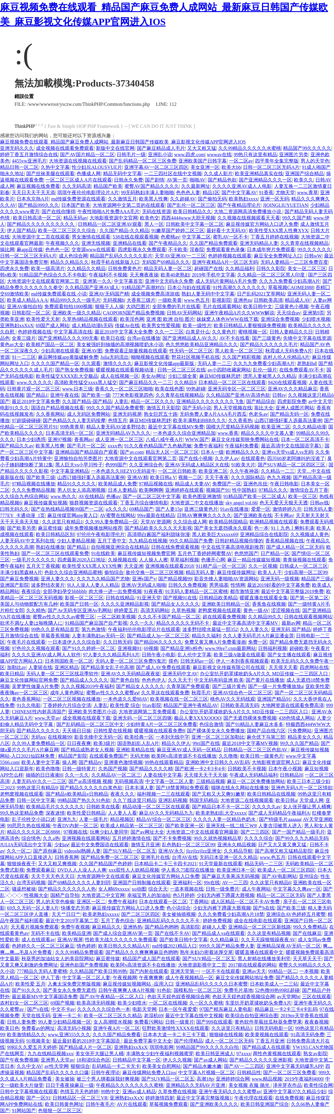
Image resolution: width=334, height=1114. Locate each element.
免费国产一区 (226, 483)
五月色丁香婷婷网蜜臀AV (205, 553)
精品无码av (75, 217)
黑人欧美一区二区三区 (239, 350)
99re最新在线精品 (156, 515)
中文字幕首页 (128, 281)
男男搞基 (218, 585)
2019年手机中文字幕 (213, 274)
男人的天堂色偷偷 (55, 901)
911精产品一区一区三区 (221, 566)
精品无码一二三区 (263, 863)
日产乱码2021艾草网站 (261, 293)
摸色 (173, 661)
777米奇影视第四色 (132, 395)
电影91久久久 (14, 407)
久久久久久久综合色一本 (103, 1009)
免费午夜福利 (208, 445)
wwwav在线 (219, 154)
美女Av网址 (153, 376)
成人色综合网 (73, 255)
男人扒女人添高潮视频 (81, 490)
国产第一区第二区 (309, 597)
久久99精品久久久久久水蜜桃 (249, 148)
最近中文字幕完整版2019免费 (292, 591)
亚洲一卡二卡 (66, 1015)
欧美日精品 (12, 673)
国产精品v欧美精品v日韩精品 (77, 794)
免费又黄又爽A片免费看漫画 (215, 642)
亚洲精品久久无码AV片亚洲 (196, 1085)
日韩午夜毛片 (100, 1104)
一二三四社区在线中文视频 (173, 173)
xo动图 (139, 889)
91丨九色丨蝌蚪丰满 (292, 528)
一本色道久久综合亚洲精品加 (184, 433)
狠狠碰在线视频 (226, 1034)
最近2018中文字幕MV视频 (250, 743)
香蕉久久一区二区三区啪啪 (124, 388)
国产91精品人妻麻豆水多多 (254, 724)
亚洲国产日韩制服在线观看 (142, 882)
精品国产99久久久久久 (307, 148)
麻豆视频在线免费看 (38, 186)
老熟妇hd (306, 363)
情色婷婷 (86, 945)
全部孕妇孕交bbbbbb (64, 591)
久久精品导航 (238, 851)
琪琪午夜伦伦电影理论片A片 (88, 192)
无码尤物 (139, 756)
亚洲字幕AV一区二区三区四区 (156, 167)
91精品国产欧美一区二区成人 (254, 496)
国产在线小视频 (196, 458)
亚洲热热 (132, 926)
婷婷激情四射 (159, 1097)
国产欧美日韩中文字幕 (183, 939)
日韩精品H (291, 775)
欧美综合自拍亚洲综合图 (251, 1015)
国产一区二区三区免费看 (289, 1072)
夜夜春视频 (316, 1021)
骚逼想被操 (24, 889)
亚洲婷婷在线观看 (184, 490)
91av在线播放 (234, 509)
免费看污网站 (148, 1021)
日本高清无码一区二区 (70, 433)
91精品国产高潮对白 (143, 287)
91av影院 (151, 705)
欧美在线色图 (169, 388)
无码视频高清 (128, 781)
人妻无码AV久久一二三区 (39, 781)
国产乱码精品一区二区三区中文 (90, 724)
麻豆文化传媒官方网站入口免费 (166, 876)
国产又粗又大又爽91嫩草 (218, 794)
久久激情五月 (122, 198)
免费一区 (257, 642)
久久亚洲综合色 (146, 464)
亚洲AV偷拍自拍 (24, 306)
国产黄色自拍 (124, 680)
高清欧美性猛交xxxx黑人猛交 (85, 382)
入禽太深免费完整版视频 (74, 983)
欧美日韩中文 (257, 306)
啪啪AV (198, 179)
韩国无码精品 (203, 800)
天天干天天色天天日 (52, 876)
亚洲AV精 (137, 477)
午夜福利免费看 (242, 445)
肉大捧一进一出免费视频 (115, 591)
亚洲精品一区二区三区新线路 (259, 926)
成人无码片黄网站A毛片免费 (226, 281)
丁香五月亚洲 (269, 1040)
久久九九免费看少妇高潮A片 (289, 281)
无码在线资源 (156, 211)
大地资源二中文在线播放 (196, 502)
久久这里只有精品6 (270, 882)
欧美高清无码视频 (96, 1002)
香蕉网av (83, 439)
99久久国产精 (296, 217)
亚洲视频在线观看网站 (86, 838)
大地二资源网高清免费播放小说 (248, 211)
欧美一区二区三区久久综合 (67, 230)
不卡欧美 (177, 249)
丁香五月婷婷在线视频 (274, 236)
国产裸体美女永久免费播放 (216, 730)
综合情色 (31, 838)
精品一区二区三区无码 (281, 895)
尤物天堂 (285, 192)
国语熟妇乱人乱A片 (138, 743)
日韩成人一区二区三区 (303, 566)
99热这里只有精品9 (37, 787)
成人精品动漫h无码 (92, 325)
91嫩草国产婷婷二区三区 (177, 230)
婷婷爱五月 (126, 610)
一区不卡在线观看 (220, 971)
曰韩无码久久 (14, 509)
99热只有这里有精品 (255, 154)
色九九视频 (279, 477)
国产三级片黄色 (229, 686)
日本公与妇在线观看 (189, 287)
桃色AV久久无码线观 (232, 699)
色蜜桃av (170, 236)
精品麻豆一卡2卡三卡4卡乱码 (286, 1009)
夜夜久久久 (122, 794)
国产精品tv (90, 762)
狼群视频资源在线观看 (93, 502)
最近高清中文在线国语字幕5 (292, 445)
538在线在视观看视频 (136, 236)
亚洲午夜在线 (64, 395)
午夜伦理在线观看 (253, 1097)
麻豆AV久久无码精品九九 (166, 813)
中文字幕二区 (196, 236)
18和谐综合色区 (93, 1059)
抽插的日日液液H (44, 775)
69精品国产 (141, 509)
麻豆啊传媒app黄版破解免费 (68, 357)
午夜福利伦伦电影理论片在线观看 (144, 629)
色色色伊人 (154, 680)
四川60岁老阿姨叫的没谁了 (296, 458)
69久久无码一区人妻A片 (33, 907)
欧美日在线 (113, 338)
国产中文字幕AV (239, 192)
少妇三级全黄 (182, 376)
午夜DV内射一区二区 (75, 825)
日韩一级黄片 (179, 1021)
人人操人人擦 (153, 559)
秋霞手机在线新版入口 (115, 262)
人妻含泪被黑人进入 (280, 825)
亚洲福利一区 (187, 882)
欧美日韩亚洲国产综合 (265, 1104)
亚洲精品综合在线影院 (264, 534)
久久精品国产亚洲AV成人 (92, 287)
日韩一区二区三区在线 (181, 369)
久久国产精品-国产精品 (87, 401)
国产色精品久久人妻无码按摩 (74, 420)
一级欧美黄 (170, 300)
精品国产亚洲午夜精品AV (190, 705)
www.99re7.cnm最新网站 (230, 648)
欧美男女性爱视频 (161, 325)
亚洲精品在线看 (130, 243)
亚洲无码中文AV (180, 673)
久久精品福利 (239, 268)
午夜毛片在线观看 (26, 642)
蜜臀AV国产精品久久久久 (151, 186)
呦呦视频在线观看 (150, 357)
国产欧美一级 (95, 395)
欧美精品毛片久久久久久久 (55, 806)
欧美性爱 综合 (125, 705)
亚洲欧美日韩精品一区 (226, 604)
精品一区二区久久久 (152, 401)
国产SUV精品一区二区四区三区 (292, 464)
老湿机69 (153, 1015)
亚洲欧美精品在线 (135, 749)
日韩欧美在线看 (103, 806)
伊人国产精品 (21, 230)
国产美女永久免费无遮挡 (69, 990)
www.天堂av (47, 718)
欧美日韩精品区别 (55, 534)
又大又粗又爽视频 (57, 863)
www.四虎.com (189, 154)
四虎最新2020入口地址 (81, 559)
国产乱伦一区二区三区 (191, 205)
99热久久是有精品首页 (55, 629)
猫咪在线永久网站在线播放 (240, 787)
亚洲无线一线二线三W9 (231, 825)
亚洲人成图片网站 (295, 407)
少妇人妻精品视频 (76, 540)
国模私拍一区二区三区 (198, 990)
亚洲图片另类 (293, 154)
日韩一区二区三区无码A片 (271, 167)
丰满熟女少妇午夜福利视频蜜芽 (160, 1053)
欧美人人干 (270, 572)
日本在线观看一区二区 (163, 901)
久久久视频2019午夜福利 (87, 686)
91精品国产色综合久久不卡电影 (53, 274)
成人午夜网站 (256, 889)
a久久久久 (116, 509)
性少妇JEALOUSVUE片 (97, 167)
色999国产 (116, 464)
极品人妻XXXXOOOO (197, 718)
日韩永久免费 (128, 179)
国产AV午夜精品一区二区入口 (112, 996)
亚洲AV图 (91, 350)
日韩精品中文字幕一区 (136, 1059)
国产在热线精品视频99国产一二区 (67, 509)
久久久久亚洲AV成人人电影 (242, 186)
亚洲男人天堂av (57, 1059)
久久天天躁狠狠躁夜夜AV (268, 939)
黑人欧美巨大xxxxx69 (215, 534)
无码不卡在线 (45, 933)
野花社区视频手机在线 (196, 357)
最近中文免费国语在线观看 (100, 844)
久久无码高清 (76, 186)
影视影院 (221, 300)
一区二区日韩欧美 (177, 471)
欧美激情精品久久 (26, 1034)
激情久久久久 (117, 363)
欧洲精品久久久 (243, 452)
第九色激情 (93, 629)
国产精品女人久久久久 (175, 604)
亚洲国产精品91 (274, 699)
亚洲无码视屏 (127, 414)
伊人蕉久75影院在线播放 (187, 870)
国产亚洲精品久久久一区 (265, 179)
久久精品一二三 (278, 471)
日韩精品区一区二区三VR (79, 1097)
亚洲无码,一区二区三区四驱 (142, 718)
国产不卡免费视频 (172, 838)
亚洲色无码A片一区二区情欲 (301, 787)
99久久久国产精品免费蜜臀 (115, 407)
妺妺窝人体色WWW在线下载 (227, 319)
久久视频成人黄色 (309, 534)
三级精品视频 (210, 781)
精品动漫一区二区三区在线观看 (156, 806)
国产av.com (131, 452)
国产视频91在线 (180, 597)
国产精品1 (37, 395)
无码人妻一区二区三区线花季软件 (62, 673)
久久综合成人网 (190, 521)
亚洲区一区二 (91, 901)
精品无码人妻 (200, 572)
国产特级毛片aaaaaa (280, 819)
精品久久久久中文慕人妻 (267, 433)
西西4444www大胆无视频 (188, 217)
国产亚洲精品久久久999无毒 (68, 338)
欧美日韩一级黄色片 (262, 756)
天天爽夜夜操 (144, 274)
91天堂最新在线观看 (220, 863)
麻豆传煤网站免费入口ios (149, 1072)
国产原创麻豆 (47, 851)
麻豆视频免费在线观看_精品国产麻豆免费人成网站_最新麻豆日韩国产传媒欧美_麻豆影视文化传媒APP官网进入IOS (123, 141)
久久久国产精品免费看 (117, 1034)
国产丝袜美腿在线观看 (50, 173)
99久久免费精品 (310, 926)
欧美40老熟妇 (175, 274)
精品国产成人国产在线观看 (151, 958)
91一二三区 (24, 357)
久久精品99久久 (265, 616)
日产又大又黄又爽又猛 (282, 844)
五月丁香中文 (111, 540)
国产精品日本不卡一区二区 (221, 806)
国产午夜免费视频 (19, 1059)
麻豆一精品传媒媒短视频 (253, 559)
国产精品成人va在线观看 (218, 933)
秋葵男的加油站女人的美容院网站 (57, 958)
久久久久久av (266, 806)
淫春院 (197, 249)
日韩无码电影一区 (273, 1028)
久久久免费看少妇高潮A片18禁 (231, 914)
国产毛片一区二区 (86, 445)
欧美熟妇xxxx (243, 198)
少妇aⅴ (61, 844)
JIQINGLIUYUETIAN (285, 205)
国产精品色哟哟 (161, 926)
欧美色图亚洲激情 (202, 496)
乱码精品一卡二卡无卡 (116, 1066)
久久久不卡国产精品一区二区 (169, 616)
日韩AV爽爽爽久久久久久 (204, 515)
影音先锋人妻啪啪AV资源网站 (226, 578)
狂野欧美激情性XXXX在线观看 (175, 1028)
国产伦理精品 (188, 1040)
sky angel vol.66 (241, 502)
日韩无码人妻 (318, 509)
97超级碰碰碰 (26, 420)
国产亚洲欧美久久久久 (214, 1104)
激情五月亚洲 (145, 844)
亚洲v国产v (144, 578)
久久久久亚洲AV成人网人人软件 (46, 654)
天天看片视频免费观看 (35, 926)
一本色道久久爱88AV (125, 699)
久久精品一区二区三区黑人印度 (271, 274)
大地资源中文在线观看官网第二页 (43, 281)
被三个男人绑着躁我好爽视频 (108, 1078)
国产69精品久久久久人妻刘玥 (79, 882)
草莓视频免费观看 (168, 1104)
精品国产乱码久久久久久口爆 (57, 1072)
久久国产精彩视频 (241, 357)
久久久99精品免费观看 (79, 952)
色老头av (258, 414)
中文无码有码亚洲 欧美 (219, 680)
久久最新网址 (195, 186)
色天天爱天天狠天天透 (284, 502)
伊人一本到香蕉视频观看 (242, 661)
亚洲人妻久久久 (57, 578)
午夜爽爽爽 (151, 977)
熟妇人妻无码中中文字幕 (208, 293)
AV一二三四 (235, 882)
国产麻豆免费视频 (19, 578)
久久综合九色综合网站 (24, 496)
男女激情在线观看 (91, 236)
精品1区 (211, 192)
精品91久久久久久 (76, 483)
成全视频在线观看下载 (86, 718)
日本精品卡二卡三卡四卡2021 (165, 863)
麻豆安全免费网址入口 (278, 255)
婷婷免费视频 (217, 920)
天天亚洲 (133, 566)
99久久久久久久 (314, 249)
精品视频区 (122, 819)
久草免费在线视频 (177, 1091)
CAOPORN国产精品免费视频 (134, 312)
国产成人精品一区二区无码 (295, 547)
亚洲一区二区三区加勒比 (217, 737)
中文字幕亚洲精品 (69, 471)
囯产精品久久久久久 (38, 730)
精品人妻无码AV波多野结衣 (116, 426)
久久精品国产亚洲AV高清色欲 (238, 395)
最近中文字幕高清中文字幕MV (246, 623)
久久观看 (91, 363)
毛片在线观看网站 (222, 306)
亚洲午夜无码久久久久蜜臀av (230, 1091)
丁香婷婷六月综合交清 (67, 705)
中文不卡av (63, 1009)
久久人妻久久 (254, 629)
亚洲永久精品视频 (236, 844)
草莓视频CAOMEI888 (291, 287)
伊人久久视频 (177, 1059)
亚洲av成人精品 (139, 1091)
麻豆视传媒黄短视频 (45, 502)
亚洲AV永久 (171, 851)
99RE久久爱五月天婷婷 (31, 1047)
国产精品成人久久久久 (84, 680)
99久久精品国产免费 (191, 540)
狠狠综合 (80, 1066)
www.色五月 (197, 300)
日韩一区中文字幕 (36, 800)
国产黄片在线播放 (265, 680)
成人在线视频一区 (119, 376)
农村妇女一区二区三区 (24, 1002)
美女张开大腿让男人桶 (99, 1053)
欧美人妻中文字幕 (40, 762)
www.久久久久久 (34, 382)
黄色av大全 (12, 344)
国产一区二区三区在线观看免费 (55, 553)
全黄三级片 (24, 338)
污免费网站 (300, 730)
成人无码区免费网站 (88, 414)
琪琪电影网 (162, 1047)
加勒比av (16, 667)
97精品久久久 (273, 490)
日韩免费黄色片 (125, 268)
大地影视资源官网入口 (276, 762)
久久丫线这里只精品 (134, 800)
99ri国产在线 (206, 743)
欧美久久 (303, 179)
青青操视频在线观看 (304, 559)
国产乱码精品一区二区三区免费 (142, 160)
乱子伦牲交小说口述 (33, 819)
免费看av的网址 (38, 1028)
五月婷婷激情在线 (131, 838)
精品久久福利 (206, 635)
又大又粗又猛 (201, 148)
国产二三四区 (255, 832)
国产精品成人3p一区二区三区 (158, 635)
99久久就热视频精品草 (218, 838)
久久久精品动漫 (309, 426)
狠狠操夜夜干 (21, 863)
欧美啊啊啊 (151, 490)
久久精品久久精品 (86, 268)
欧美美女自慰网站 (161, 1066)
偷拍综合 (114, 572)
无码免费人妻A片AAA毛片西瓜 (213, 414)
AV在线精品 (91, 496)
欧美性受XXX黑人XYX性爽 (91, 566)
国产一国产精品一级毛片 (298, 832)
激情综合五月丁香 (309, 490)
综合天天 (158, 889)
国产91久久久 (26, 990)
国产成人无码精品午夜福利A (279, 813)
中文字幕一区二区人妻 (169, 781)
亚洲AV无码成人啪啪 (143, 585)
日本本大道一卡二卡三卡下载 (175, 1034)
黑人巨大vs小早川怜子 (79, 464)
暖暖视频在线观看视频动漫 (125, 369)
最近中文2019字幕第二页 (72, 920)
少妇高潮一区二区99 (305, 572)
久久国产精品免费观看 (213, 243)
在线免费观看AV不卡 (301, 369)
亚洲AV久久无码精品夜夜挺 (130, 673)
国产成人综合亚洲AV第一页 (123, 933)
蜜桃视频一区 (252, 331)
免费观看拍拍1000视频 (68, 306)
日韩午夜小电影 (158, 654)
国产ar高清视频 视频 (90, 781)
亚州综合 (308, 876)
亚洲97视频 (60, 439)
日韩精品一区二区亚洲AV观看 (110, 224)
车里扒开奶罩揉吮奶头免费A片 (258, 1002)
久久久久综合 (258, 838)
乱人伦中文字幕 (194, 654)
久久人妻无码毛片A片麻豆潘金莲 (258, 635)
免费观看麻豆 (40, 870)
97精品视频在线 (156, 483)
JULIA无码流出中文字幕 (26, 844)
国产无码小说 (196, 407)
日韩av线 (319, 502)
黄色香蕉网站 (26, 699)
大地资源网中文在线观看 (103, 876)
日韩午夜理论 (105, 1072)
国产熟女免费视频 (74, 369)
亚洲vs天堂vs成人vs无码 (287, 452)
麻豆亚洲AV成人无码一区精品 (189, 749)
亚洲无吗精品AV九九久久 (123, 433)
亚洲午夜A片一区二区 (116, 1028)
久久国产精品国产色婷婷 (105, 863)
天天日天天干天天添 (33, 192)
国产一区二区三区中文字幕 (152, 496)
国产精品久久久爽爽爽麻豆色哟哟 (142, 952)
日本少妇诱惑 (31, 439)
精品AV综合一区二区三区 (163, 819)
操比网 (7, 249)
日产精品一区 (274, 553)
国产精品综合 (260, 401)
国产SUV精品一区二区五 (129, 851)
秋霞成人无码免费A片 (288, 350)
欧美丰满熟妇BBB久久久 (199, 420)
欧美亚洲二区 (275, 426)
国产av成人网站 (210, 1059)
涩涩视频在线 (285, 610)
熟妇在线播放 (50, 547)
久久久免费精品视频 (33, 490)
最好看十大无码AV (226, 230)
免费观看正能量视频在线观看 (136, 350)
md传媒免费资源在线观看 (78, 198)
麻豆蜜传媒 (50, 528)
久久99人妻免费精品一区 (111, 521)
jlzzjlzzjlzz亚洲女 (203, 851)
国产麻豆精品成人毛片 (161, 148)
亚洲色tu (242, 300)
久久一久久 (142, 623)
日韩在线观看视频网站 (308, 616)
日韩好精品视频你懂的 (239, 540)
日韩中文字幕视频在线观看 (29, 1091)
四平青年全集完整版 (276, 160)
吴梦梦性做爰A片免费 (35, 686)
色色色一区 (57, 249)
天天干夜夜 (217, 477)
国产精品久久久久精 (151, 768)
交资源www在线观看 (93, 249)
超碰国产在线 (208, 268)
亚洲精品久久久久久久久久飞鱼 (210, 401)
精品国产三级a (316, 578)
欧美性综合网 (318, 1085)
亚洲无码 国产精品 (291, 629)
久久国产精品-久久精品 (124, 230)
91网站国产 (24, 1110)
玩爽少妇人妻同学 (109, 832)
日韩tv (278, 395)
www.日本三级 (77, 388)
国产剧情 (154, 179)
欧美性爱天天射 (43, 319)
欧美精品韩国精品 (228, 521)
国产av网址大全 (147, 832)
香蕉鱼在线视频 (269, 604)
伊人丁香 (50, 977)
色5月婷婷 (183, 895)
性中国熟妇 (244, 490)
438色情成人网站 (297, 718)
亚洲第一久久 (97, 281)
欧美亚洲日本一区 (236, 870)
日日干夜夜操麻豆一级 (70, 1085)
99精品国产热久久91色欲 (83, 800)
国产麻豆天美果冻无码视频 (231, 876)
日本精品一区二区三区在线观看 (232, 382)
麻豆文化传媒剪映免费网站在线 (245, 439)
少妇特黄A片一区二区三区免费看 (161, 724)
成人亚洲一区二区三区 (119, 439)
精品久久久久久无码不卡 (183, 623)
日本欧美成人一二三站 (274, 983)
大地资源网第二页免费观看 (148, 711)
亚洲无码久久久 (17, 148)
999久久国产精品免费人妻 (226, 945)
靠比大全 (263, 407)
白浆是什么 (198, 331)
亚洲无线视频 (95, 243)
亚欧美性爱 (317, 686)
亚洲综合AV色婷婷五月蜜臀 (296, 914)
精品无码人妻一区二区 (168, 268)
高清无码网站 (154, 610)
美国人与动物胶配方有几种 (29, 604)
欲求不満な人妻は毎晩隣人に (31, 623)
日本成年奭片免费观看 (271, 249)
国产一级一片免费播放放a (275, 686)
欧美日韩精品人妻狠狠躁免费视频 (250, 325)
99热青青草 (72, 426)
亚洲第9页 (313, 312)
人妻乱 (121, 401)
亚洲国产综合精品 (304, 173)
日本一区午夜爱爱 (178, 1009)
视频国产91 (218, 490)
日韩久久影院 (270, 268)
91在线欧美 (103, 553)
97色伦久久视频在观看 (36, 648)
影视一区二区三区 (84, 597)
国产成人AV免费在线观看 (163, 667)
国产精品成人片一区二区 (85, 1047)
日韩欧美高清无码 (239, 705)
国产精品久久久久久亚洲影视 (260, 1059)
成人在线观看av (38, 939)
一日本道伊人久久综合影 (74, 642)
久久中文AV (29, 1066)
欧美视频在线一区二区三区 (179, 699)
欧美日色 (9, 1028)
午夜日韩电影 (284, 483)
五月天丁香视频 (43, 566)
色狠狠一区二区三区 (59, 1110)
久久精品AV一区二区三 (116, 775)
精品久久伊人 (176, 743)
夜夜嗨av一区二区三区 (24, 692)
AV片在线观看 (132, 1104)
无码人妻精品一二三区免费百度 (294, 262)
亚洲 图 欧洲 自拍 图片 (170, 319)
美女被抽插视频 (179, 914)
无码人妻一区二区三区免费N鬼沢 (130, 661)
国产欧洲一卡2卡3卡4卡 (200, 768)
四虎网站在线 (314, 667)
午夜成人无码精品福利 (253, 775)
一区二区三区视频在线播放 (72, 699)
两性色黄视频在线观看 (277, 1053)
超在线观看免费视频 (224, 616)
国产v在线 (38, 1009)
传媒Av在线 (127, 325)
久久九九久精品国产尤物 (103, 578)
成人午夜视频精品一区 (189, 977)
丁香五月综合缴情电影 (144, 502)
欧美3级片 (104, 743)
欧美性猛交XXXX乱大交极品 (67, 376)
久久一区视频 (262, 566)
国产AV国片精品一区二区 (87, 154)
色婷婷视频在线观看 (229, 255)
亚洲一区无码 (274, 198)
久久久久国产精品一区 (55, 363)
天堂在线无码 (35, 1015)
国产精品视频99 (175, 578)
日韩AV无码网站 (184, 312)
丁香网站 (199, 901)
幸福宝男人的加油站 (149, 895)
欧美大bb (231, 167)
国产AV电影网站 (279, 876)
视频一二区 (190, 477)
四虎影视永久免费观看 (142, 249)
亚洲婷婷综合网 (233, 1078)
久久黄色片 (224, 331)
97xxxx (243, 1053)
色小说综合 (178, 907)
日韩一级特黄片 (79, 768)
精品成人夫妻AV (192, 483)
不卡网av (283, 515)
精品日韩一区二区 (19, 167)
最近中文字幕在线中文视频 (194, 1015)
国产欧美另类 (21, 528)
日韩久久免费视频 (187, 585)
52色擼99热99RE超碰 (277, 990)
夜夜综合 (31, 591)
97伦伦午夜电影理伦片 (101, 534)
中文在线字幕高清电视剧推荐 (232, 547)
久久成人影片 (218, 173)
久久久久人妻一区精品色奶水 (225, 819)
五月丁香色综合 (117, 920)
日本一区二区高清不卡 (305, 439)
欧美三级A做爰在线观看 (240, 654)
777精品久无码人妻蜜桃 (42, 971)
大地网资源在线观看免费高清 (292, 705)
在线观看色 (253, 458)
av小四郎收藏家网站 (229, 369)
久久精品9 (185, 382)
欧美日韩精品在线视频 (271, 794)
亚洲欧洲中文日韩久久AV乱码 (217, 762)
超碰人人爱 (214, 926)
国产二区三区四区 (140, 914)
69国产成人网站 (52, 325)
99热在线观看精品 (164, 762)
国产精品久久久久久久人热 (67, 889)
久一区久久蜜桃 (206, 1002)
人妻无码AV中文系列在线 (27, 540)
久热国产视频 (112, 768)
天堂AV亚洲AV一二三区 (180, 255)
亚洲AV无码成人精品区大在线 (197, 464)
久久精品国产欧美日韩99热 (98, 971)
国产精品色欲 (222, 179)
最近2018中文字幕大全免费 (124, 331)
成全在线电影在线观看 (258, 920)
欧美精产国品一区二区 (50, 344)
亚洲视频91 (130, 648)
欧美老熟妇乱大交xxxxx (221, 813)
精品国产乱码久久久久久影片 (121, 255)
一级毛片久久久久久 (33, 559)
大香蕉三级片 (141, 300)
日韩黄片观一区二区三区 (33, 388)
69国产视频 (62, 1002)
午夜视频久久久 (62, 243)
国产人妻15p (169, 509)
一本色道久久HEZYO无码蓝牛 (123, 471)
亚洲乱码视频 (172, 800)
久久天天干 (180, 680)
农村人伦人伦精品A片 (286, 357)
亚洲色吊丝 (255, 483)
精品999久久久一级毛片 (75, 300)
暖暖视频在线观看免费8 (159, 730)
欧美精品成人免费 (117, 483)
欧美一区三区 (302, 496)
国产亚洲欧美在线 (253, 515)
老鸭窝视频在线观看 (219, 610)
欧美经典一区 (138, 737)
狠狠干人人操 (109, 306)
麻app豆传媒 (30, 249)
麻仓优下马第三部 (266, 737)
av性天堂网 (56, 1066)
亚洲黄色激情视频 (123, 762)
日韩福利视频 (272, 648)
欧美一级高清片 (48, 268)
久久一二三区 (169, 331)
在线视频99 (60, 737)
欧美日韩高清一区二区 (37, 217)
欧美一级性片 (197, 325)
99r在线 (212, 882)
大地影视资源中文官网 (114, 217)
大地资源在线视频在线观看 (78, 160)
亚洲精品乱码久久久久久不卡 (169, 920)
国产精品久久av (16, 445)
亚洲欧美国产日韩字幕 (202, 160)
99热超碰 (196, 388)
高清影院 (190, 926)
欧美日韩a (286, 800)
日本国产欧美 (75, 205)
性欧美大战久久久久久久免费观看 (121, 939)
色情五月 (117, 420)
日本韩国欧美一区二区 (69, 661)
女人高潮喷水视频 (112, 1021)
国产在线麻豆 (307, 933)
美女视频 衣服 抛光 (249, 1085)
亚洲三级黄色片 (201, 509)
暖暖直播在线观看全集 (264, 597)
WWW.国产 (197, 439)
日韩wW (313, 255)
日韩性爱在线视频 (112, 730)
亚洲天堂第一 (184, 971)
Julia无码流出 (114, 357)
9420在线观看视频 (287, 382)
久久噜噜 (228, 756)
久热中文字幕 (55, 167)
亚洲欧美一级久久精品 (76, 312)
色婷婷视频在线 (35, 331)
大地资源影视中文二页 (202, 964)
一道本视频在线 (186, 889)
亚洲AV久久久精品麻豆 (292, 388)
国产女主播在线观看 (289, 654)
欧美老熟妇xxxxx (101, 914)
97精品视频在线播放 (33, 483)
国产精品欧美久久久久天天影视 (158, 528)
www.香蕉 (228, 433)
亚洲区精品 (67, 667)
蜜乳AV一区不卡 (230, 236)
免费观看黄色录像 (225, 249)
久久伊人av (226, 458)
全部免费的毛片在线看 (176, 306)
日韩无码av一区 (197, 661)
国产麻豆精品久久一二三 (145, 382)
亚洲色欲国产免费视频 (84, 964)
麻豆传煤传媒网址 (236, 572)
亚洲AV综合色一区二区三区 (242, 692)
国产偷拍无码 (212, 198)
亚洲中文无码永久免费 (169, 281)
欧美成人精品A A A (27, 300)
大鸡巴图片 (138, 306)
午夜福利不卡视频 (108, 274)
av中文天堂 (320, 401)
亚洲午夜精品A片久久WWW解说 (239, 312)
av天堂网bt (288, 996)
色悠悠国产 (246, 553)
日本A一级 (212, 452)
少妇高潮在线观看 (60, 350)
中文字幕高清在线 (73, 331)
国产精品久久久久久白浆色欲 (91, 787)
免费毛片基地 (238, 990)
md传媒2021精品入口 (174, 945)
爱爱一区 (260, 509)
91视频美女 (38, 1040)
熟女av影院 (315, 1053)
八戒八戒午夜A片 (164, 439)
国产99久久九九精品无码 (301, 838)
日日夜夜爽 (79, 743)
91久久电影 (29, 705)
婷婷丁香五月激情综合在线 (29, 154)
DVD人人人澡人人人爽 (81, 870)
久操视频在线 (122, 559)
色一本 (261, 528)
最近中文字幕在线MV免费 (176, 426)
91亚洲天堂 (149, 597)
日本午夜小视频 (285, 768)
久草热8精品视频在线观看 (90, 319)
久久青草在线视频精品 (304, 243)
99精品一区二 (282, 971)
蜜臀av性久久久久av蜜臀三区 (64, 616)
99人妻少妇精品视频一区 (64, 1021)
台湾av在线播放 (143, 338)
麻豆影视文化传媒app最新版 (164, 363)
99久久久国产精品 (299, 743)
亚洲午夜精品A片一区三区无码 (225, 262)
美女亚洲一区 (205, 167)
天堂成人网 (311, 800)
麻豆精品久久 (106, 926)
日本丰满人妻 (139, 787)
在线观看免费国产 (108, 756)
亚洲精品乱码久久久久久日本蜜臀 (211, 983)
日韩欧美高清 (268, 300)
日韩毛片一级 (131, 154)
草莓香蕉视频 (55, 635)
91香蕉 (266, 192)
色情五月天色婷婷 (79, 1091)
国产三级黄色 (266, 338)
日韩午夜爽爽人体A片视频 (126, 990)
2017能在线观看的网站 (252, 964)
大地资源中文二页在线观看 (41, 236)
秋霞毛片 (201, 692)
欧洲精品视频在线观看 (274, 521)
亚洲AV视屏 (70, 939)
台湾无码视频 (31, 882)
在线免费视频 (289, 1097)
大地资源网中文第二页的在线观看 (129, 205)
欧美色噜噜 (48, 768)
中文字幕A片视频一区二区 (206, 1072)
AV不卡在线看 (234, 338)
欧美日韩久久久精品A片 (124, 945)
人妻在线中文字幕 (162, 775)
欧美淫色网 (132, 319)
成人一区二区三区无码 (229, 1040)
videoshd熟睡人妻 (82, 851)
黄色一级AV (256, 610)
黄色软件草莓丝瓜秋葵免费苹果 (268, 1021)
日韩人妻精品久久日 (291, 331)
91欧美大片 (243, 464)
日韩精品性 (249, 1072)
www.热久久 (63, 496)
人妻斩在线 (40, 667)
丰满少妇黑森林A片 (21, 572)
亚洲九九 (67, 819)
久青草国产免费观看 (188, 686)
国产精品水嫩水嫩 (202, 1066)
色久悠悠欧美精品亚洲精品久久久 (201, 344)
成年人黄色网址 (67, 692)
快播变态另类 (75, 907)
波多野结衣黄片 (48, 585)
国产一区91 (38, 1097)
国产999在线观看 (214, 1021)
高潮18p (205, 1078)
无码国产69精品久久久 (166, 262)
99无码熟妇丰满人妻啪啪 (147, 192)
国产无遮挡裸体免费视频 (249, 718)
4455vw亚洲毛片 (29, 160)
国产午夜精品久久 (168, 243)
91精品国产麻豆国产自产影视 (96, 623)
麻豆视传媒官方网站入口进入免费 (262, 224)
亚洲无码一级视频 (279, 578)
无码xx (38, 737)
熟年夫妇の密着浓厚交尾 (206, 952)
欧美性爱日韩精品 (86, 813)
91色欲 (164, 990)
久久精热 (36, 610)
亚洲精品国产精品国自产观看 (86, 452)
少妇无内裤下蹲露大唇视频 (225, 895)
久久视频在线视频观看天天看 (248, 217)
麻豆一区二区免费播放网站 (256, 781)
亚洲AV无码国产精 (109, 293)
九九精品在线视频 (148, 540)
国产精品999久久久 (38, 205)
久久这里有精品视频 (269, 933)
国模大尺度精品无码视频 (232, 426)
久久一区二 (19, 851)
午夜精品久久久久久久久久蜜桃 (129, 1085)
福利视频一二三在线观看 (163, 794)
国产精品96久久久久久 (158, 642)
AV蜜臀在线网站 (117, 515)
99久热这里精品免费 (21, 813)
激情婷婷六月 (287, 509)
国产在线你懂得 (58, 211)
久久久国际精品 (248, 477)
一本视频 (309, 971)
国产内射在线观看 (149, 971)
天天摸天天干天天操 (205, 775)
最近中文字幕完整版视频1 (204, 1097)
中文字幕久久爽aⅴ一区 (297, 889)
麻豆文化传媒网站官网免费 (29, 680)
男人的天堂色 (315, 160)
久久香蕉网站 (50, 414)
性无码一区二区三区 (191, 350)
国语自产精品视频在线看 (57, 407)
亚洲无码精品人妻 (259, 243)
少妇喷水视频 (315, 319)
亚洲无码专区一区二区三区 (237, 388)
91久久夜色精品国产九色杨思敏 (158, 445)
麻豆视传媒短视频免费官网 (146, 553)
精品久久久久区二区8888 (34, 832)
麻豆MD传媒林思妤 (220, 376)
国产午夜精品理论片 (239, 205)
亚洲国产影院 (14, 585)
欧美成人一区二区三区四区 (286, 870)
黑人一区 (154, 224)
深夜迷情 (55, 813)
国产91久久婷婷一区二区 (88, 648)
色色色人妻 (188, 192)
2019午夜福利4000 (304, 1078)
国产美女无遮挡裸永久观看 (223, 528)
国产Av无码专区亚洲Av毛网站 (80, 610)
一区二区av (241, 160)
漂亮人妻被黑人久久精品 (269, 376)
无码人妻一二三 (214, 363)
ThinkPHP (24, 126)
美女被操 (64, 1078)
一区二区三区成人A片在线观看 (79, 179)
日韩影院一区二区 (31, 312)
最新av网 (291, 623)
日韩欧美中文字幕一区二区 (195, 224)
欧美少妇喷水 (132, 1002)
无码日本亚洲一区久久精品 (228, 857)
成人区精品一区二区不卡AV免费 (246, 901)
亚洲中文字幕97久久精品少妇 (294, 1091)
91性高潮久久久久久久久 (239, 287)
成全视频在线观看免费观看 (65, 148)
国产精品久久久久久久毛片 (269, 344)
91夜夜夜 (153, 591)
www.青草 (307, 192)
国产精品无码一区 (289, 414)
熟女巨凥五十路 (161, 414)
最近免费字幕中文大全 (148, 1040)
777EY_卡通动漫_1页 (22, 515)
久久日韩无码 (117, 642)
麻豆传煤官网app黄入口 (72, 515)
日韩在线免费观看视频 (175, 547)
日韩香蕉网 (67, 857)
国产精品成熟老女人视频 (87, 749)
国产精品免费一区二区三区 (110, 857)
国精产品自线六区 (266, 730)
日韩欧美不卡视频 (247, 768)
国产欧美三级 (40, 477)
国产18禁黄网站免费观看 (182, 787)
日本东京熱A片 (33, 198)
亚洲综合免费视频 (280, 319)
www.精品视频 (267, 1078)
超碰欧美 (299, 648)
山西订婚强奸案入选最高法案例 (288, 420)
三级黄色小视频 (291, 306)
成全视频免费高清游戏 (155, 293)
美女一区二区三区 (307, 268)
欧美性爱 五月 (30, 983)
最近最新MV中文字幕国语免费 (44, 996)
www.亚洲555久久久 (69, 1034)
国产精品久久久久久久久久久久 (41, 224)
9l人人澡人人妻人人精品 (93, 585)
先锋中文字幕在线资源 (307, 338)
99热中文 (110, 1091)
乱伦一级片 (265, 369)
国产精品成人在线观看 (266, 1047)
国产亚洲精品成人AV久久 (189, 338)
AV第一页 (176, 179)
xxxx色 (115, 445)
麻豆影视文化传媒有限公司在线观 (229, 667)
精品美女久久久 (304, 737)
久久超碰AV (183, 198)
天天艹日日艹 (66, 914)
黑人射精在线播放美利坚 (264, 958)
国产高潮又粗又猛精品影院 (284, 851)
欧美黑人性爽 (153, 198)
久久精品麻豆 (224, 939)
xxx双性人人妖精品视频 (134, 870)
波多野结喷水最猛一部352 (210, 629)
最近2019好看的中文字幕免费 (278, 585)
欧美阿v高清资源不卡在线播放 (183, 756)
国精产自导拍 (64, 895)
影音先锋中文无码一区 (98, 737)
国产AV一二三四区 (244, 1066)
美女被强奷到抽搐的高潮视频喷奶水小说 (120, 344)
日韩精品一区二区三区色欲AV (256, 749)
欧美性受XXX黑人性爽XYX (278, 230)
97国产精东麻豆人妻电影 (225, 1009)
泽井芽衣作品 (287, 1085)
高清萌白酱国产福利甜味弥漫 (158, 534)
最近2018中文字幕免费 (36, 401)
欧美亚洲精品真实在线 (259, 173)
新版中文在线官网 (115, 148)
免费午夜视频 (75, 926)
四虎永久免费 (14, 268)
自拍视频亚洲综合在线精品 (120, 547)
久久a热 (51, 838)
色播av (113, 496)
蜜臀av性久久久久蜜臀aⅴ (112, 692)
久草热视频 (184, 610)
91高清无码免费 (307, 1034)
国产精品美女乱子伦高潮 (107, 667)
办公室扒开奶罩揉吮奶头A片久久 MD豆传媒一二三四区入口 (264, 673)
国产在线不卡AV (172, 933)
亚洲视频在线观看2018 (169, 566)
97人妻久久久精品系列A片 (111, 654)
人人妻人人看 (122, 813)
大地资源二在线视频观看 (246, 800)
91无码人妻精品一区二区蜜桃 (196, 591)
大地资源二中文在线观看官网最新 (202, 832)
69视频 (151, 648)
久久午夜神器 (244, 471)
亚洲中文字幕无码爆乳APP (294, 1066)
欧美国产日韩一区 (79, 604)
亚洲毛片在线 (155, 857)
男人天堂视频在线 (232, 407)
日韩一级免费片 (222, 889)
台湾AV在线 (184, 857)
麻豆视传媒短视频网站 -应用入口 (138, 983)
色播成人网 (89, 173)
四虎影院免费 (291, 401)
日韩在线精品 (120, 597)
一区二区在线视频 (168, 1002)
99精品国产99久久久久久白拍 (208, 1047)
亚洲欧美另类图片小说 (92, 711)
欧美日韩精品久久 (192, 211)
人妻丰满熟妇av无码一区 (98, 635)
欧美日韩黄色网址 (64, 1104)
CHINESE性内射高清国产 (39, 711)
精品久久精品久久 (69, 262)
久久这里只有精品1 (62, 521)
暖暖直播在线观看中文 (259, 952)
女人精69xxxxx (114, 889)
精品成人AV (297, 300)
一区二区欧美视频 (116, 616)
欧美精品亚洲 (76, 933)
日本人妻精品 (122, 490)
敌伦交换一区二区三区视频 (155, 572)
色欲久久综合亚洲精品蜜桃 (73, 572)
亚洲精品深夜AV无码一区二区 (289, 945)
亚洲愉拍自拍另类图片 (78, 458)
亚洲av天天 (254, 971)
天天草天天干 (307, 958)
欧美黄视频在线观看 (266, 1034)
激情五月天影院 (163, 407)
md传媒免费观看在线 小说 (59, 293)
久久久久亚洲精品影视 (125, 604)
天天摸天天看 (283, 667)
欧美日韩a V (163, 477)
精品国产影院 (72, 756)
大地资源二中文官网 (103, 895)
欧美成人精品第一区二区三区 (131, 825)
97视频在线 (75, 832)
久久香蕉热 (240, 420)
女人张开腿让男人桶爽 (307, 806)
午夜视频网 (125, 977)
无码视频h (113, 300)
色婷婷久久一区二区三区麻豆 (43, 945)
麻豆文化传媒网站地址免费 (244, 977)
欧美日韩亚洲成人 (215, 1053)
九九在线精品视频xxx (50, 1053)
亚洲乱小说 (160, 154)
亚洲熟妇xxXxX (16, 325)
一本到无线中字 (172, 737)
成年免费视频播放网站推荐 (93, 528)
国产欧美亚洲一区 (184, 825)
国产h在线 (264, 907)
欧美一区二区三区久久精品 (113, 1015)
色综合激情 (211, 724)
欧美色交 (149, 217)
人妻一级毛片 (93, 819)
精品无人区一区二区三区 (172, 452)
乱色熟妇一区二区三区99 (188, 844)
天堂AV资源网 (155, 521)
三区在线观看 (316, 996)
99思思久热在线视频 (28, 825)
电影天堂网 (144, 1009)
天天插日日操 (76, 730)
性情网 (238, 585)
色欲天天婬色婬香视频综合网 (178, 996)
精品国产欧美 (107, 186)
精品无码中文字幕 (122, 173)
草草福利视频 (184, 559)
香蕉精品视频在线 (284, 540)
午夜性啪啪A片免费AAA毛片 (108, 211)
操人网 (69, 762)
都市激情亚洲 (244, 591)
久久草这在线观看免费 (165, 692)
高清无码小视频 (74, 1028)
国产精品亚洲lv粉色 (181, 648)
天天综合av (289, 312)
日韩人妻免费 (21, 1021)
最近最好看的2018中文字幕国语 (86, 1040)
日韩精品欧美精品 (218, 597)
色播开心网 (213, 559)
